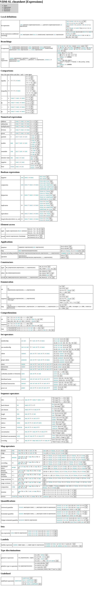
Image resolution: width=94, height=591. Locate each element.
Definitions (7, 9)
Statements (7, 10)
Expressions (7, 7)
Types (5, 5)
